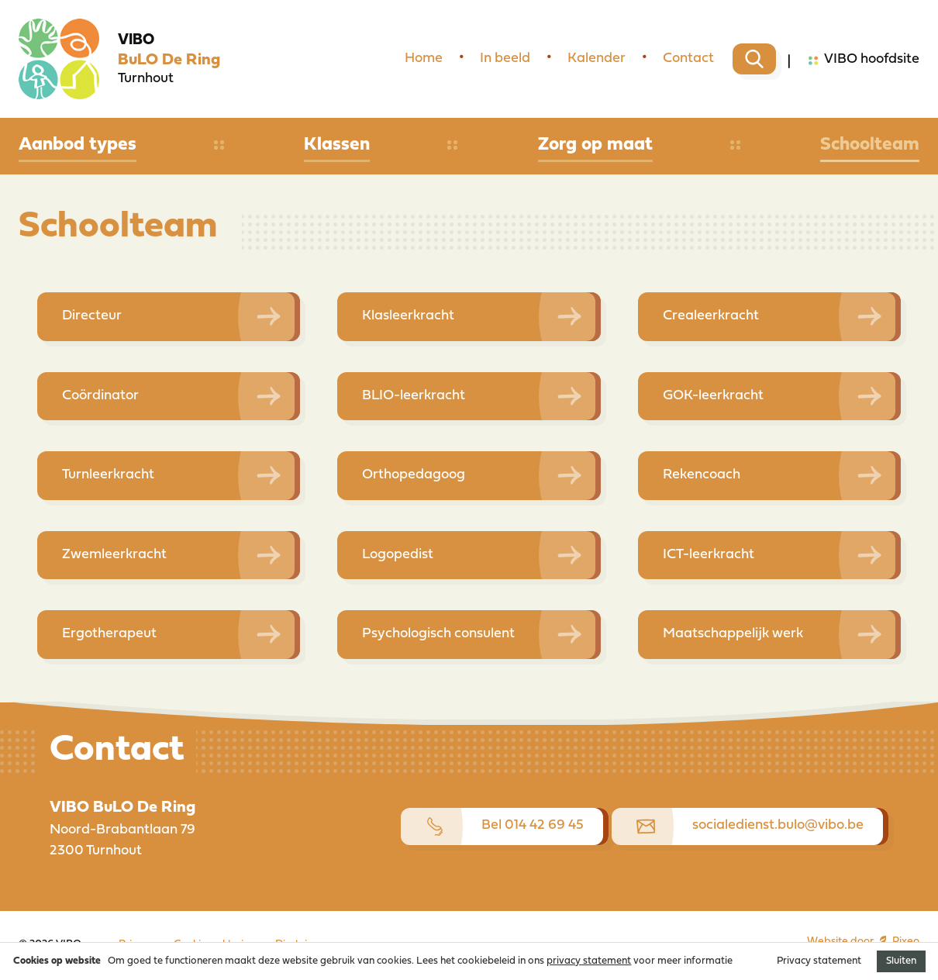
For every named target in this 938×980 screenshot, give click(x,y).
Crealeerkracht (711, 316)
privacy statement (589, 961)
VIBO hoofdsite (864, 60)
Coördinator (100, 395)
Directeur (92, 316)
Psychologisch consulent (438, 633)
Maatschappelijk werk (733, 633)
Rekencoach (701, 475)
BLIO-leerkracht (413, 395)
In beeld (505, 58)
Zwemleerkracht (114, 554)
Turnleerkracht (108, 475)
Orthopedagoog (413, 475)
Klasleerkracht (408, 316)
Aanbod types (77, 145)
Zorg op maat (595, 145)
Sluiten (901, 961)
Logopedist (397, 554)
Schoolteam (869, 145)
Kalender (596, 58)
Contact (688, 58)
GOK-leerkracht (713, 395)
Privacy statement (819, 961)
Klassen (337, 145)
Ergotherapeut (109, 633)
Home (424, 58)
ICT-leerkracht (708, 554)
